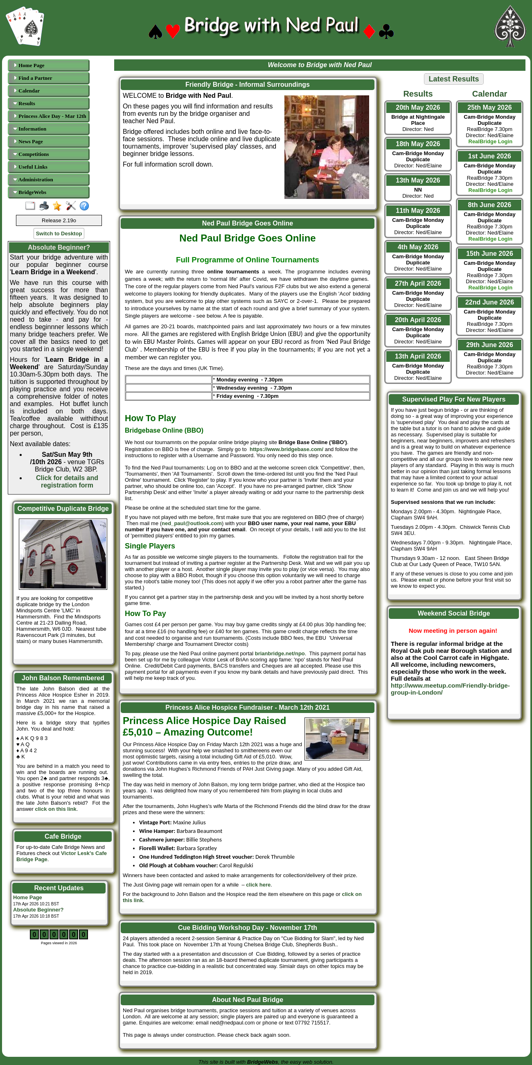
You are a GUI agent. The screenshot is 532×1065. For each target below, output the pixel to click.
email (425, 580)
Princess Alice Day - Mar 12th (49, 116)
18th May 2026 (418, 143)
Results (24, 103)
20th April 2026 (418, 319)
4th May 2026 (418, 247)
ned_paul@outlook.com (192, 523)
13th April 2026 (418, 356)
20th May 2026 (418, 107)
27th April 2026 (418, 283)
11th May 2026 (418, 210)
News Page (28, 141)
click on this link (56, 809)
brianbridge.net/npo (280, 653)
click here (258, 885)
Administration (33, 179)
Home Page (28, 65)
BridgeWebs (29, 192)
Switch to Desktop (59, 233)
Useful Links (30, 167)
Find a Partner (32, 78)
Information (29, 129)
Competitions (31, 154)
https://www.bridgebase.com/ (286, 449)
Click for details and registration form (67, 481)
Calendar (26, 91)
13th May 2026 (418, 180)
